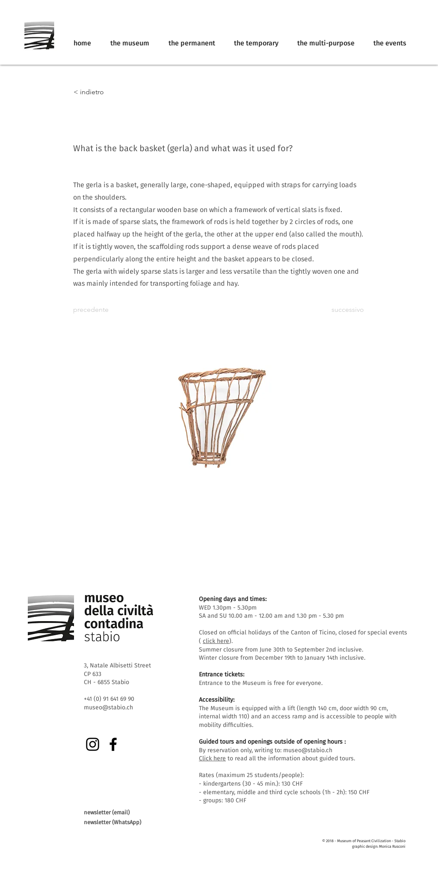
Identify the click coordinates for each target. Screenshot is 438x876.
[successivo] (342, 309)
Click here (212, 758)
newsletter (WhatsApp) (112, 822)
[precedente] (101, 309)
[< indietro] (102, 92)
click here (216, 641)
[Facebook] (113, 744)
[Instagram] (92, 744)
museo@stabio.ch (307, 750)
